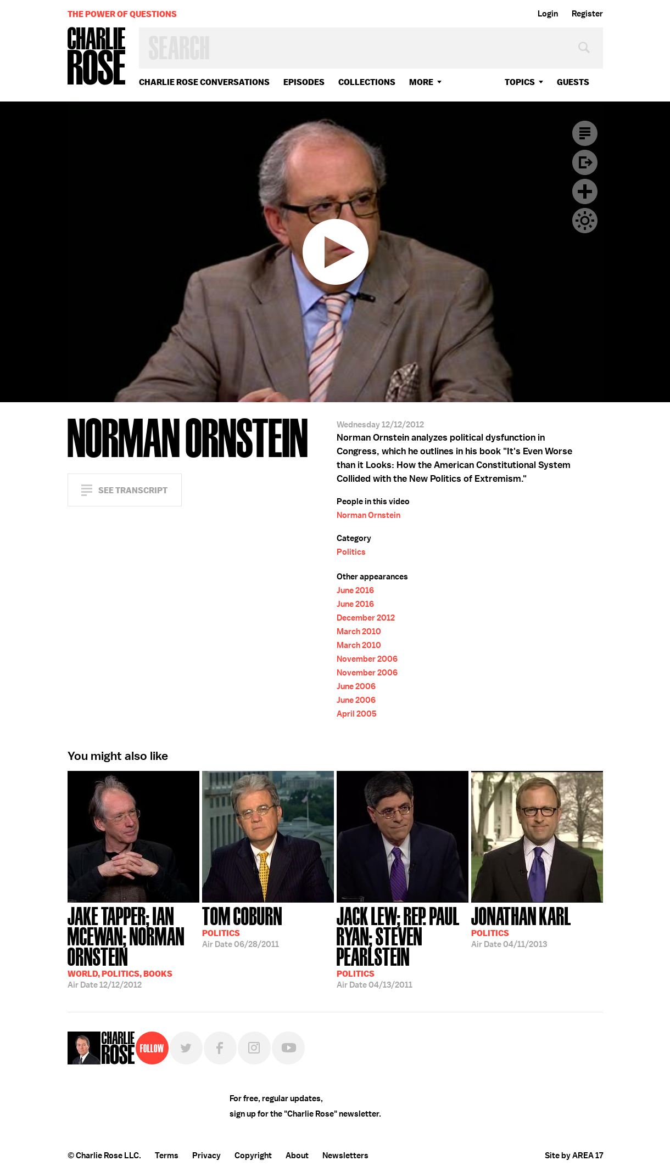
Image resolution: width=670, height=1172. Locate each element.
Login (548, 13)
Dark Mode (585, 220)
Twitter (186, 1048)
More (421, 82)
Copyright (253, 1155)
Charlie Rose (97, 57)
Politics (351, 551)
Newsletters (345, 1155)
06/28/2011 (242, 926)
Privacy (206, 1155)
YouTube (288, 1048)
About (297, 1155)
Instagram (254, 1048)
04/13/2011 (402, 946)
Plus (585, 191)
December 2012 (366, 617)
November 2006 (367, 658)
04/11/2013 (521, 926)
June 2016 (355, 590)
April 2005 (357, 713)
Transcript (585, 133)
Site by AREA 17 (574, 1155)
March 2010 (359, 631)
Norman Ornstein (368, 515)
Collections (366, 82)
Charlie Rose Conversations (204, 82)
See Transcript (133, 490)
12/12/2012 (133, 946)
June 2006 (356, 686)
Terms (166, 1155)
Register (587, 13)
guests (573, 82)
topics (520, 82)
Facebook (220, 1048)
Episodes (304, 82)
